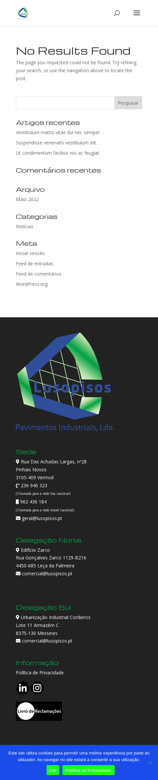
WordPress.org (32, 284)
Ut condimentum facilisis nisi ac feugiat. (58, 153)
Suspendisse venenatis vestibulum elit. (56, 142)
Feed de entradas (34, 263)
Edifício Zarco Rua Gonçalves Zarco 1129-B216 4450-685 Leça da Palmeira (51, 558)
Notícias (24, 226)
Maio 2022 (27, 199)
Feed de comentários (38, 274)
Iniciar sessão (30, 253)
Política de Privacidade (40, 672)
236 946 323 (33, 485)
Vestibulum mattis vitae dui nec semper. (58, 132)
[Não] (149, 762)
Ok (53, 770)
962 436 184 (33, 501)
